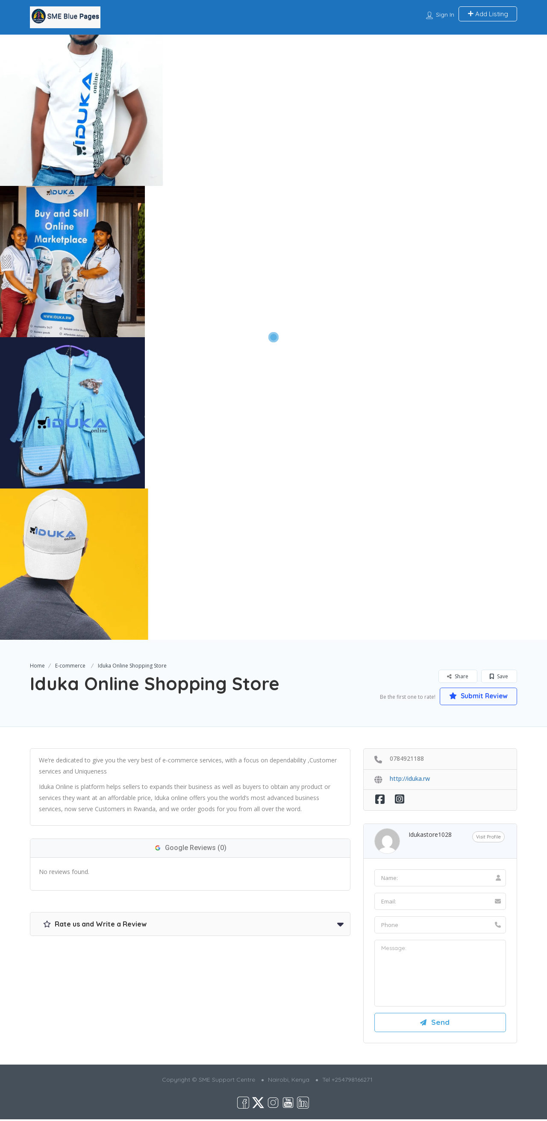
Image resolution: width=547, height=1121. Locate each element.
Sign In (445, 14)
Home (37, 665)
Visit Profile (488, 837)
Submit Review (477, 696)
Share (457, 676)
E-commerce (70, 665)
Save (499, 676)
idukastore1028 (430, 834)
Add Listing (488, 14)
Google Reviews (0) (190, 848)
